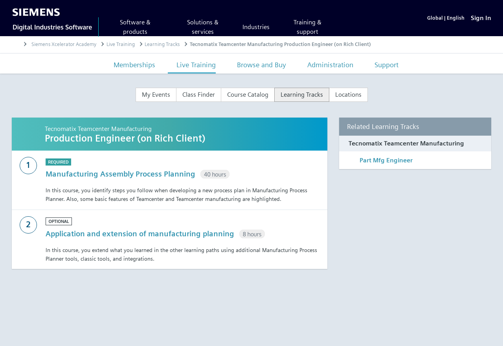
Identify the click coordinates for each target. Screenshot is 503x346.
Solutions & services (202, 26)
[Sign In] (481, 18)
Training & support (307, 26)
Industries (256, 27)
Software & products (135, 26)
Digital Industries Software (52, 27)
